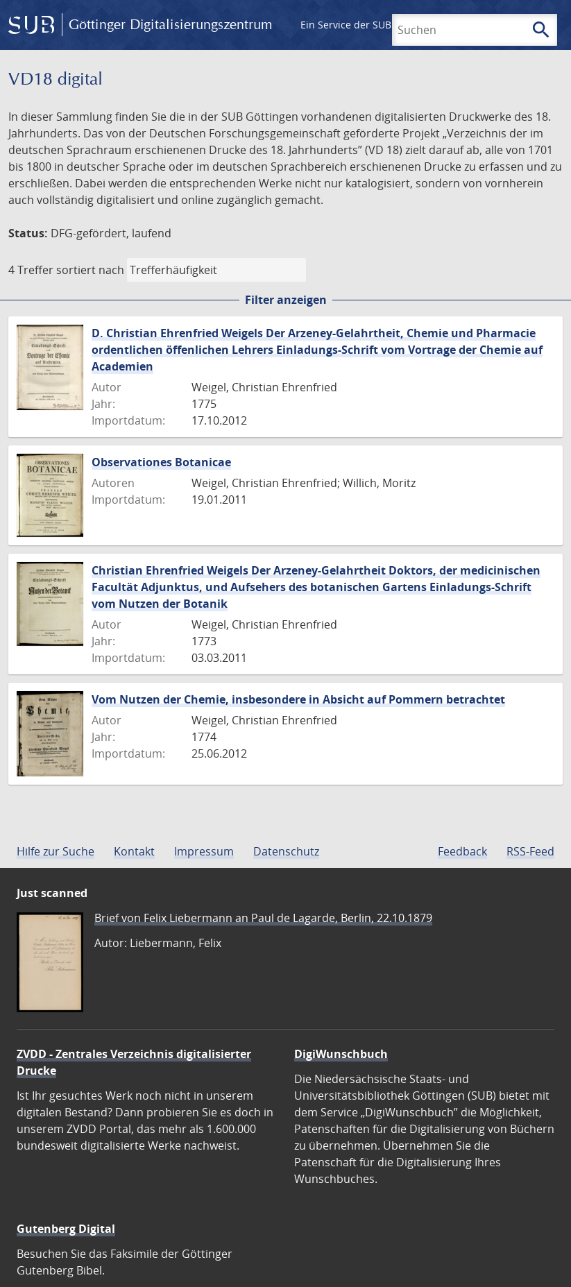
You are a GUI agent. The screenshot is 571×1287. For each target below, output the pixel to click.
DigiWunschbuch (341, 1054)
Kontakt (134, 851)
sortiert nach (90, 270)
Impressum (204, 851)
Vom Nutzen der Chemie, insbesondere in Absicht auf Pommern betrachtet (298, 699)
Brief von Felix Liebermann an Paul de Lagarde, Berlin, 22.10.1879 (263, 918)
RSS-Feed (530, 851)
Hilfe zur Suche (55, 851)
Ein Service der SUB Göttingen (370, 24)
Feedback (462, 851)
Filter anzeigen (286, 299)
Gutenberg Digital (66, 1228)
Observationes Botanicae (161, 462)
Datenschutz (286, 851)
